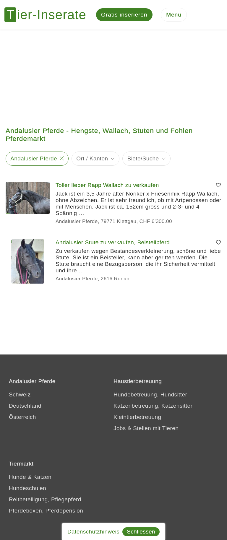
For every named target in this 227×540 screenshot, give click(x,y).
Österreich (22, 417)
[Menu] (174, 15)
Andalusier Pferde (33, 158)
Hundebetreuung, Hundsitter (150, 394)
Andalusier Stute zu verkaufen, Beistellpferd (113, 242)
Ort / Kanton (92, 158)
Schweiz (20, 394)
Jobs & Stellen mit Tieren (146, 428)
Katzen (42, 477)
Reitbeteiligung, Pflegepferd (45, 499)
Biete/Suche (143, 158)
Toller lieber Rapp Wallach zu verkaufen (107, 185)
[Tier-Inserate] (48, 15)
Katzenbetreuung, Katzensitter (153, 406)
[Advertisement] (113, 73)
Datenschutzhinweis (93, 531)
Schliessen (141, 531)
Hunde (17, 477)
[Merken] (218, 185)
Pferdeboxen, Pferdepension (46, 511)
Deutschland (25, 406)
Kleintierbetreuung (137, 417)
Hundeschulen (27, 488)
